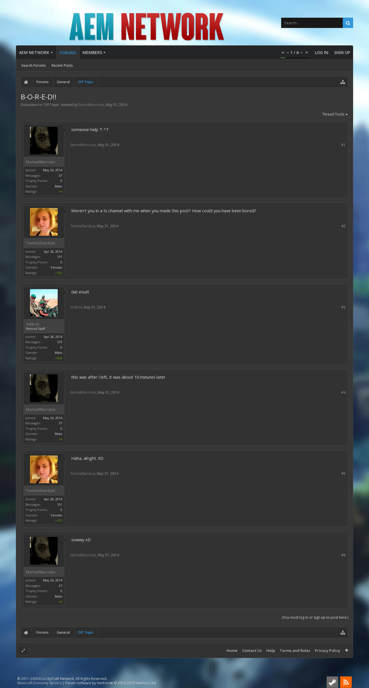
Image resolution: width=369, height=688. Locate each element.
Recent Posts (62, 65)
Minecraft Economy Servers (39, 682)
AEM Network (34, 52)
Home (232, 650)
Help (270, 650)
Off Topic (51, 104)
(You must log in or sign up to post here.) (315, 617)
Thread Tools (335, 114)
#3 (343, 307)
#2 (343, 226)
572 (59, 342)
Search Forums (33, 65)
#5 (343, 473)
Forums (68, 52)
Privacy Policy (327, 650)
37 (60, 175)
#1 (343, 145)
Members (92, 52)
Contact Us (252, 650)
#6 (343, 555)
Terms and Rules (295, 650)
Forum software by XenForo (111, 682)
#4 (343, 392)
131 (59, 256)
